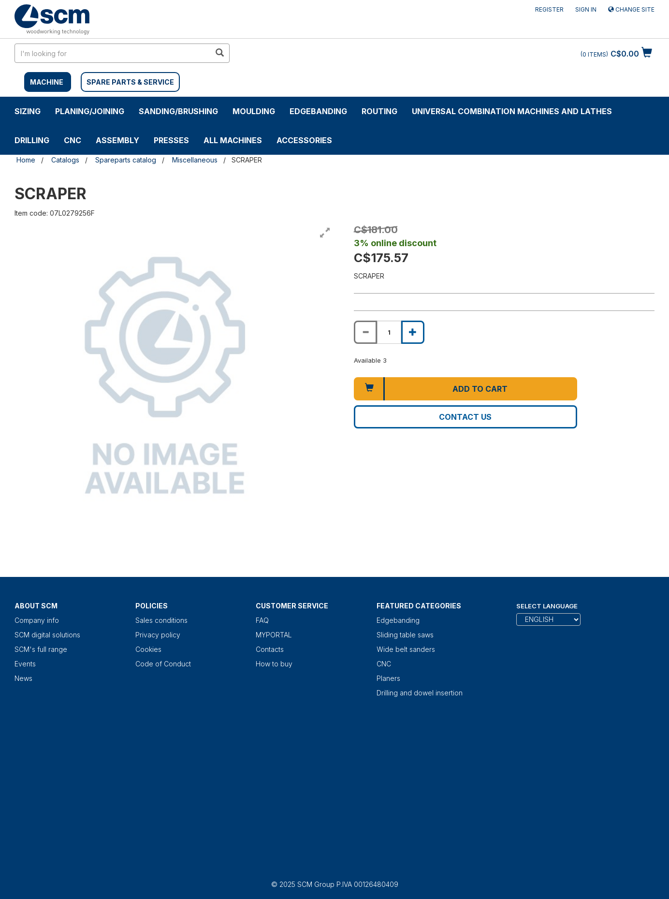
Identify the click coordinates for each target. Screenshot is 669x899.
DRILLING (32, 140)
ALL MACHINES (233, 140)
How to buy (274, 664)
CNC (72, 140)
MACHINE (46, 82)
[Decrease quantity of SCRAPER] (365, 332)
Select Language (547, 606)
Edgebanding (318, 111)
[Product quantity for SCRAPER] (389, 332)
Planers (388, 678)
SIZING (28, 111)
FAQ (262, 620)
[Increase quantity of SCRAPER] (412, 332)
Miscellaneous (195, 160)
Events (25, 664)
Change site (631, 9)
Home (25, 160)
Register (549, 9)
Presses (171, 140)
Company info (37, 620)
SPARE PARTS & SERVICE (130, 82)
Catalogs (65, 160)
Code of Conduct (163, 664)
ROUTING (379, 111)
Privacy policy (157, 635)
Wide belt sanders (406, 649)
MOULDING (254, 111)
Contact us (465, 417)
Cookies (148, 649)
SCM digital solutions (47, 635)
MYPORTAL (274, 635)
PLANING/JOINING (89, 111)
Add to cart (480, 389)
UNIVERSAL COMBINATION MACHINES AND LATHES (512, 111)
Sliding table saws (405, 635)
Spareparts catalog (125, 160)
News (23, 678)
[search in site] (112, 53)
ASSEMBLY (117, 140)
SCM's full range (41, 649)
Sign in (585, 9)
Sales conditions (161, 620)
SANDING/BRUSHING (178, 111)
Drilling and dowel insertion (420, 693)
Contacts (270, 649)
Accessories (304, 140)
